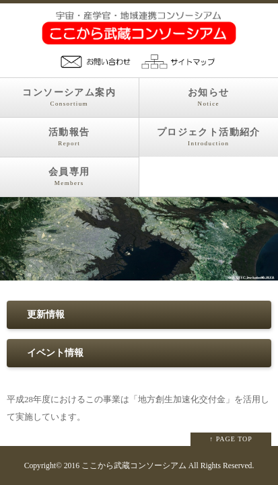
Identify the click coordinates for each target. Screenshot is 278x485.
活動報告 (69, 137)
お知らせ (209, 97)
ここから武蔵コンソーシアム (133, 465)
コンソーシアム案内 (69, 97)
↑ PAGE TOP (230, 439)
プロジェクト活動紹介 (209, 137)
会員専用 (69, 177)
